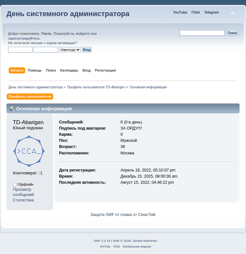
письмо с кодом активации (53, 43)
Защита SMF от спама (111, 214)
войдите (83, 33)
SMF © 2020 (122, 240)
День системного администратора (67, 14)
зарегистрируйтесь (24, 38)
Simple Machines (145, 240)
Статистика (23, 200)
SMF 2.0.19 (102, 240)
